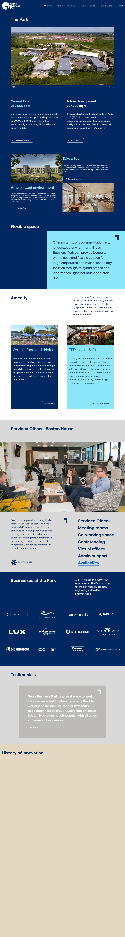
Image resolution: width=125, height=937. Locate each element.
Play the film (20, 208)
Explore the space (74, 179)
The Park (59, 6)
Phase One (73, 140)
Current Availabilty (20, 140)
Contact (119, 6)
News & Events (106, 6)
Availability (71, 6)
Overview (48, 6)
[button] (109, 87)
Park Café (48, 404)
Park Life (92, 6)
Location (82, 6)
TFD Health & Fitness (100, 404)
